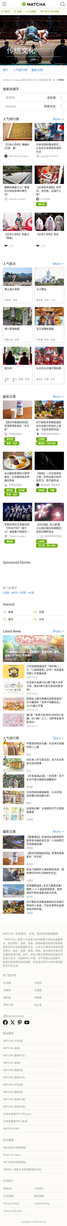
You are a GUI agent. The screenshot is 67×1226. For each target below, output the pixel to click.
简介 (6, 70)
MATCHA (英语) (11, 1048)
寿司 (15, 592)
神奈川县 (8, 1004)
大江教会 (41, 289)
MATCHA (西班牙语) (14, 1106)
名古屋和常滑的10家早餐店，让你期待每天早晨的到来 (17, 476)
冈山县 (38, 1004)
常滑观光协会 (15, 434)
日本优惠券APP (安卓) (15, 1121)
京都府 (7, 990)
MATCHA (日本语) (13, 1040)
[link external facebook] (6, 1023)
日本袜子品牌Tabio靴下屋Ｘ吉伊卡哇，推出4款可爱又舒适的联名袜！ (44, 685)
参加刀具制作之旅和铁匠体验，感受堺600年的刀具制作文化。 (45, 871)
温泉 (6, 592)
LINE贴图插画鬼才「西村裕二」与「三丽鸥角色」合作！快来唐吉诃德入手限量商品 (45, 669)
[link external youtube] (27, 1023)
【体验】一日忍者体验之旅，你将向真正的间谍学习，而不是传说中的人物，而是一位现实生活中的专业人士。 (48, 480)
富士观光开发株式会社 (51, 536)
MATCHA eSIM (11, 1128)
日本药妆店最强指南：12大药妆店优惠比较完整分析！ (44, 793)
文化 (39, 619)
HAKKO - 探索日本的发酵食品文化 (22, 1169)
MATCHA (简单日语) (14, 1099)
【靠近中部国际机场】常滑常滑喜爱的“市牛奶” (16, 425)
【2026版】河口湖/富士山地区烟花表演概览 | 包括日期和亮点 (49, 528)
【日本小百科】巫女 (47, 234)
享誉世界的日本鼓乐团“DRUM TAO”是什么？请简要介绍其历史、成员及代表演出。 (16, 530)
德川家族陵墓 (11, 328)
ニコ (11, 246)
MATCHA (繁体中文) (14, 1055)
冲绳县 (38, 997)
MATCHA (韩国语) (13, 1070)
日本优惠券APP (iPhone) (17, 1114)
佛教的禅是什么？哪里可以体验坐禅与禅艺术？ (16, 190)
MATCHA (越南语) (13, 1092)
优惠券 (31, 11)
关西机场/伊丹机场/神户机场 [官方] (51, 434)
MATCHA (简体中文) (14, 1077)
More (57, 119)
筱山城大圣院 (11, 289)
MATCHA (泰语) (11, 1062)
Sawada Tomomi (49, 156)
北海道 (38, 990)
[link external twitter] (13, 1023)
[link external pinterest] (20, 1023)
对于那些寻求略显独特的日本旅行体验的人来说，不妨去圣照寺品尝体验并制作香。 (48, 427)
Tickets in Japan (17, 536)
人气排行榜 (20, 70)
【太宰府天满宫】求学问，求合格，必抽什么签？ (48, 190)
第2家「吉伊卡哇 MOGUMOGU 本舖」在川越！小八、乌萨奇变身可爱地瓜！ (45, 718)
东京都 (7, 982)
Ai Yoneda (45, 199)
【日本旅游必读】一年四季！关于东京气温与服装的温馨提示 (45, 777)
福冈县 (7, 997)
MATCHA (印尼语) (13, 1084)
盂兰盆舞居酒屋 (45, 328)
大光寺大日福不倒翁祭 (48, 368)
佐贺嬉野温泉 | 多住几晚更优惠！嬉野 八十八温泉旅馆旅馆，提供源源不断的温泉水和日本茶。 (44, 889)
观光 (6, 11)
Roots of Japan (12, 1154)
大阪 (31, 592)
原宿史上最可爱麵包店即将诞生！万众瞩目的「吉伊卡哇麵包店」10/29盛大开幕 (45, 702)
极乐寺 (8, 368)
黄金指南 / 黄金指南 (50, 485)
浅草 (23, 592)
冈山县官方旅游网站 (14, 1147)
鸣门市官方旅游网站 (14, 1162)
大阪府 (38, 982)
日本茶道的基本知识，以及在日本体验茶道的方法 (48, 148)
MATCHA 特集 (50, 11)
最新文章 (37, 70)
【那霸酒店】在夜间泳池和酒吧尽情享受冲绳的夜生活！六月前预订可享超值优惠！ (45, 840)
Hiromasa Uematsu (19, 156)
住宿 (39, 612)
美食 (18, 11)
